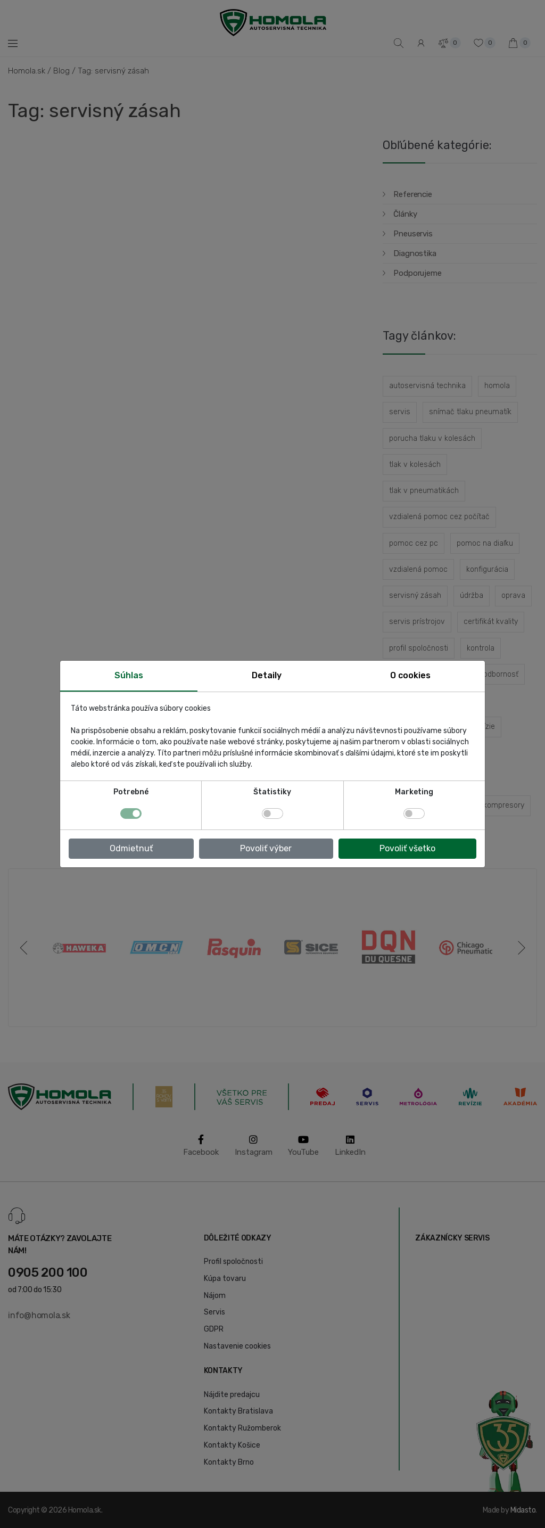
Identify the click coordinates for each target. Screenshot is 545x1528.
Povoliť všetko (407, 848)
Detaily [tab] (267, 675)
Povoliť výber (266, 848)
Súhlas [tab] (128, 675)
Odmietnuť (131, 848)
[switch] (272, 813)
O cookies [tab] (410, 675)
